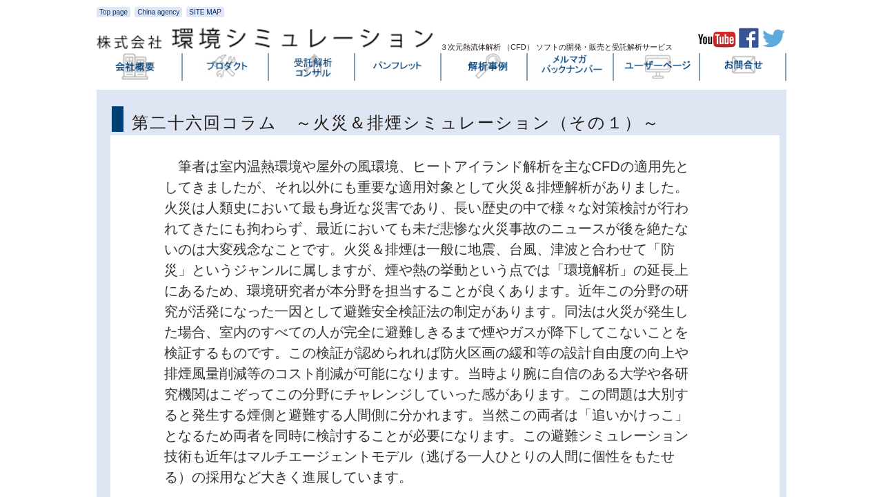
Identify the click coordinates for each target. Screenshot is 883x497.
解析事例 (485, 69)
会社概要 (140, 69)
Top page (113, 12)
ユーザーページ (657, 69)
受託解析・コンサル (312, 69)
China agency (158, 12)
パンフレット (398, 69)
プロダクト (226, 69)
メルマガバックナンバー (571, 69)
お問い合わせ (743, 69)
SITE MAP (205, 12)
